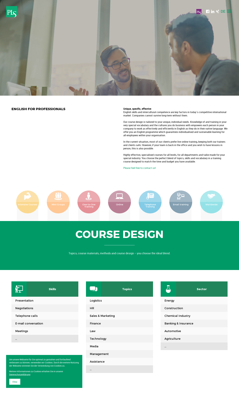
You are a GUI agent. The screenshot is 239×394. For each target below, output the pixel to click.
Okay (14, 381)
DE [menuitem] (223, 11)
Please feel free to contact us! (139, 168)
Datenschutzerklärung (19, 374)
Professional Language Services (11, 11)
